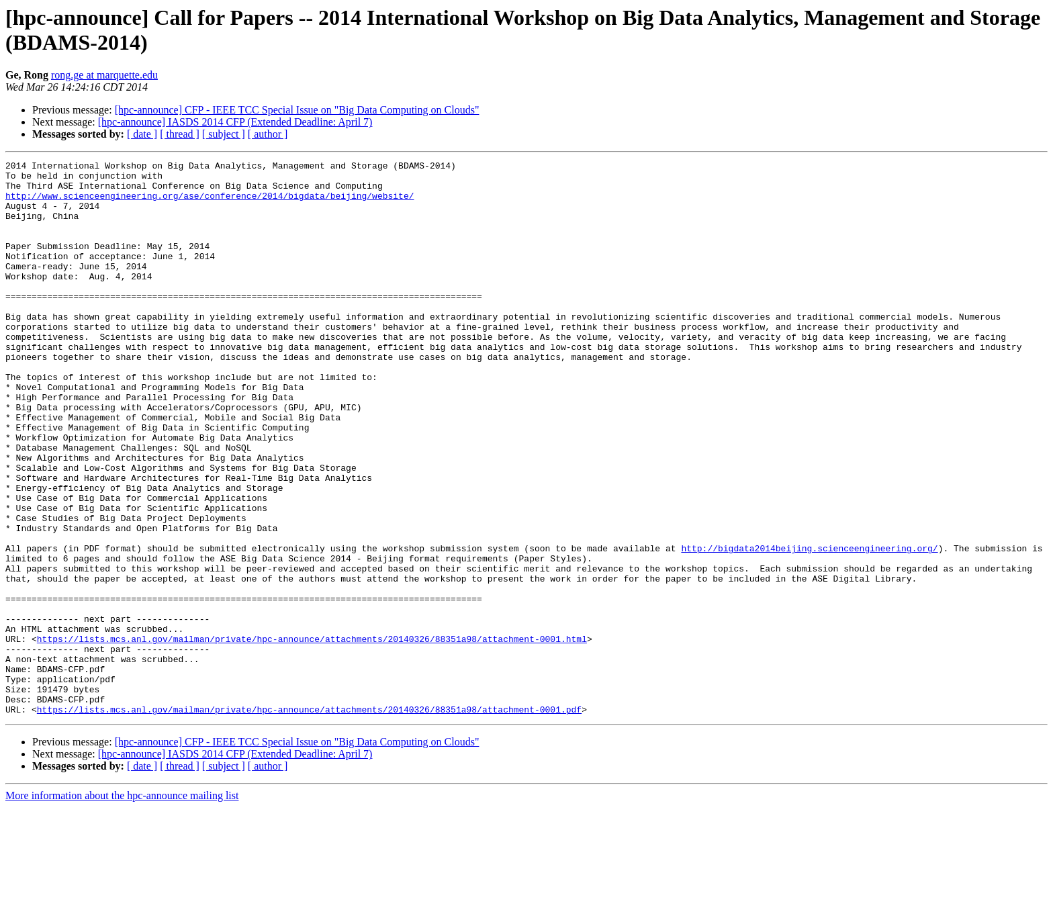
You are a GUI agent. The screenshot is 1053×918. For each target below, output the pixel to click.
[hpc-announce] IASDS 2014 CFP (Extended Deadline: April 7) (235, 122)
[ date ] (142, 134)
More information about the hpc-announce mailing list (121, 906)
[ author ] (268, 134)
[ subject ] (223, 134)
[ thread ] (179, 134)
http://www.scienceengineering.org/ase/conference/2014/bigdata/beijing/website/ (209, 203)
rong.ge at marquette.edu (104, 75)
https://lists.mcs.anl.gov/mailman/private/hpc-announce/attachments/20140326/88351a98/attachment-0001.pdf (309, 820)
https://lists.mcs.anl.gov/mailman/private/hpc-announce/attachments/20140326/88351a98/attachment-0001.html (312, 735)
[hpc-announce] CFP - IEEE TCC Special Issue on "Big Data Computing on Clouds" (297, 110)
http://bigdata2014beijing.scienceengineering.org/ (809, 627)
